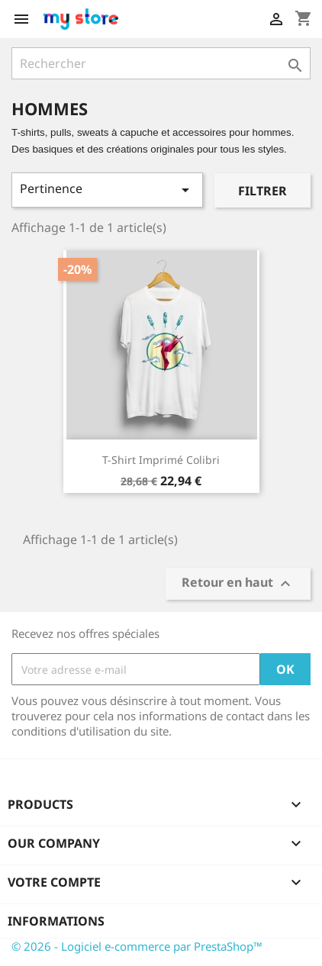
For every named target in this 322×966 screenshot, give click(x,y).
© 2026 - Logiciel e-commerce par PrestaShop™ (136, 946)
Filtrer (262, 190)
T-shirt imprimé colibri (161, 459)
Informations (56, 921)
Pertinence (107, 189)
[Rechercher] (161, 63)
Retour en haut (238, 584)
